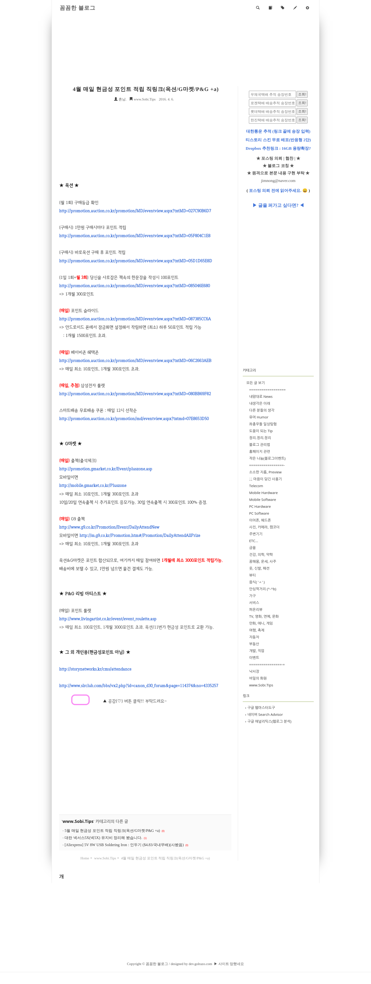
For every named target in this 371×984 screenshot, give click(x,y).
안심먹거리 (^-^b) (262, 588)
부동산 (254, 643)
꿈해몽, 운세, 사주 (262, 561)
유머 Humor (258, 417)
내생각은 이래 (259, 403)
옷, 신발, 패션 (259, 568)
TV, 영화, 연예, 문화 (264, 616)
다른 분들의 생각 (261, 410)
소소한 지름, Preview (265, 472)
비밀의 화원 (258, 678)
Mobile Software (262, 499)
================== (267, 389)
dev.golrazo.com (200, 964)
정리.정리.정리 (260, 437)
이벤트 (254, 657)
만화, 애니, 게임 (261, 623)
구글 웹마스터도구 (260, 707)
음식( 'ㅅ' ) (257, 582)
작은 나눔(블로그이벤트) (267, 458)
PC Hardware (260, 506)
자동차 (254, 637)
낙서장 (254, 671)
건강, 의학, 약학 (261, 554)
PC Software (259, 513)
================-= (267, 664)
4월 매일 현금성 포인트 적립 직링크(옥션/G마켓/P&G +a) (146, 89)
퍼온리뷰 (255, 609)
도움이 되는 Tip (261, 430)
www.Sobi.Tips (142, 99)
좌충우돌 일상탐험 (263, 424)
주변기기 (255, 533)
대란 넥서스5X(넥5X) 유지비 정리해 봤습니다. (103, 838)
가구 (252, 595)
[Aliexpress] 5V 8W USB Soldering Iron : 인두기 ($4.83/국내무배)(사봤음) (124, 845)
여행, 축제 (256, 630)
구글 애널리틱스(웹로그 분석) (268, 721)
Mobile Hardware (263, 492)
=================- (267, 465)
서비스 (254, 602)
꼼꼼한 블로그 (77, 8)
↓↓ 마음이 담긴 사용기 (265, 478)
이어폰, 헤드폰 (260, 520)
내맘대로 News (261, 396)
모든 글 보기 (255, 382)
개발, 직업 (256, 650)
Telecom (256, 485)
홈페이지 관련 (259, 451)
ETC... (253, 540)
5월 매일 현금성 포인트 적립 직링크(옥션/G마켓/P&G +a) (112, 831)
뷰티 (252, 575)
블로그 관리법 (259, 444)
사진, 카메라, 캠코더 (264, 527)
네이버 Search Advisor (264, 714)
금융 (252, 547)
